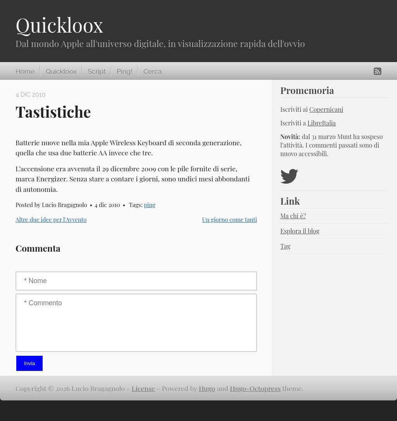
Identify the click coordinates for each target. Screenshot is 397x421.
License (143, 388)
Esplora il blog (299, 231)
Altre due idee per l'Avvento (51, 219)
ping (149, 205)
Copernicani (326, 109)
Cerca (152, 71)
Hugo (207, 388)
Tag (285, 246)
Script (96, 71)
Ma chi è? (293, 216)
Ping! (124, 71)
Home (25, 71)
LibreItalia (321, 123)
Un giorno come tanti (229, 219)
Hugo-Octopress (255, 388)
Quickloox (59, 25)
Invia (29, 363)
